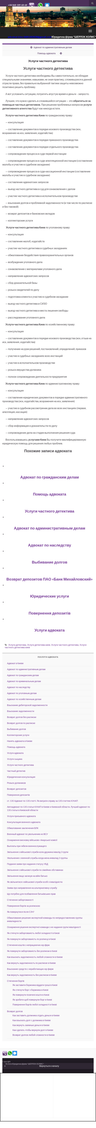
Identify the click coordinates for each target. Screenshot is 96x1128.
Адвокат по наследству (49, 545)
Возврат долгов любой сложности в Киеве (34, 1035)
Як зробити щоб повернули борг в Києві (32, 999)
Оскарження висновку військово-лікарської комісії (32, 840)
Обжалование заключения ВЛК (22, 828)
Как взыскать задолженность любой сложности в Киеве (35, 957)
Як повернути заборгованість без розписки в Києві (32, 951)
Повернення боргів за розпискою (23, 905)
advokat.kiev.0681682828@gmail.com (30, 36)
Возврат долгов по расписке (21, 723)
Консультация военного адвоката (23, 822)
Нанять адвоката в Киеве (19, 741)
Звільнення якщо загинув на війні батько (27, 876)
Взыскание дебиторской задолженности (27, 705)
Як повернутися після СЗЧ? (20, 911)
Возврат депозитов (16, 789)
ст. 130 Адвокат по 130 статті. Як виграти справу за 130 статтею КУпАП (42, 800)
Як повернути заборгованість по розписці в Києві (31, 939)
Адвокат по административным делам (53, 47)
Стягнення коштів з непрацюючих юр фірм (28, 945)
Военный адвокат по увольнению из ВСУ (27, 834)
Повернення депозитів (49, 613)
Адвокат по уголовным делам (22, 693)
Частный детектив (16, 771)
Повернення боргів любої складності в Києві (35, 1004)
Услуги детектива (17, 644)
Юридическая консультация (21, 777)
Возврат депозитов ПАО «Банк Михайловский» (49, 579)
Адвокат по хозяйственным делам (24, 699)
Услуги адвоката (49, 630)
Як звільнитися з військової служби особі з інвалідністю (34, 882)
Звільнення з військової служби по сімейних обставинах (35, 870)
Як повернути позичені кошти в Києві (31, 994)
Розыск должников (16, 783)
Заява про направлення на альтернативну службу (32, 888)
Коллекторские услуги (18, 735)
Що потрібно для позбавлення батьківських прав (31, 894)
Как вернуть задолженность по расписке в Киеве (31, 963)
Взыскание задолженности (20, 711)
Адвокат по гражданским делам (49, 477)
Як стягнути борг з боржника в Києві (30, 990)
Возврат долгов (15, 1011)
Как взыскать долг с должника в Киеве (32, 1020)
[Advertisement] (27, 1084)
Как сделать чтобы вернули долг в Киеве (33, 1030)
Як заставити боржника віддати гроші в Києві (35, 985)
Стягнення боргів (15, 981)
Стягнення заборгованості (20, 899)
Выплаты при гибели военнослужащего (27, 846)
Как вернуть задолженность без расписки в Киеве (32, 975)
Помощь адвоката (46, 53)
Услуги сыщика (14, 759)
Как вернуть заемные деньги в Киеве (31, 1025)
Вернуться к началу (49, 1066)
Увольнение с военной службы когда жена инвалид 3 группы (37, 858)
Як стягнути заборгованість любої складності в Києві (33, 933)
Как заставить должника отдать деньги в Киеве (36, 1015)
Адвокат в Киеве (15, 663)
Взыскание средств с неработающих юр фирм (30, 969)
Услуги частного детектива (49, 511)
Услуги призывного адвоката (21, 816)
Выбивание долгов (49, 562)
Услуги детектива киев (38, 644)
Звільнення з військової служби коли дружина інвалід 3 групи (37, 852)
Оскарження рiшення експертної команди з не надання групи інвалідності (44, 927)
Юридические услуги (49, 596)
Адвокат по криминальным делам (24, 681)
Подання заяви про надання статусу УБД (27, 864)
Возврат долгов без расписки (21, 717)
